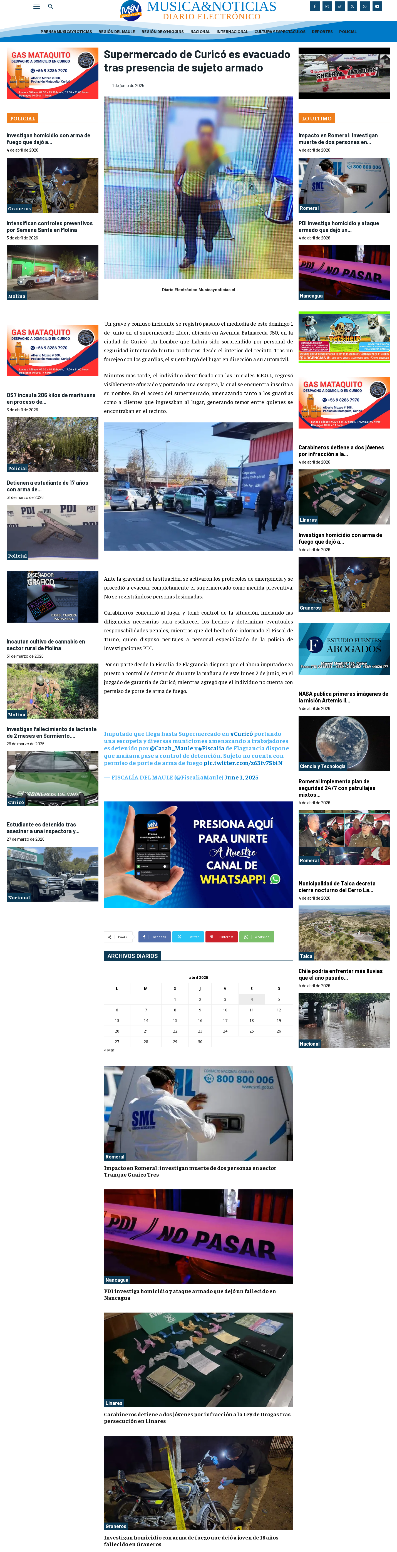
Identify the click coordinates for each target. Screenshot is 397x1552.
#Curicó (241, 733)
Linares (114, 1403)
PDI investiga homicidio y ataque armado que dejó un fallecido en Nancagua (190, 1294)
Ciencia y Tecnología (323, 766)
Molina (16, 296)
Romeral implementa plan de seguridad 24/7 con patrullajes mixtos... (337, 788)
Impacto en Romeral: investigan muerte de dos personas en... (338, 138)
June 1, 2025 (242, 777)
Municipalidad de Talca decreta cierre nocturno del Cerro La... (337, 886)
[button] (50, 6)
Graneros (19, 208)
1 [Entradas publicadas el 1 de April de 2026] (175, 999)
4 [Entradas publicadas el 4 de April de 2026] (251, 999)
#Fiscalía (211, 748)
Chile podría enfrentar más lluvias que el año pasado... (341, 974)
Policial (17, 468)
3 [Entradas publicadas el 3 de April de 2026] (225, 999)
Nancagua (117, 1280)
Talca (306, 956)
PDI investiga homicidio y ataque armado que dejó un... (339, 226)
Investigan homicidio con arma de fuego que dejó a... (48, 138)
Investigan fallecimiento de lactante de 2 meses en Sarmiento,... (52, 732)
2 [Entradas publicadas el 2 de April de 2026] (200, 999)
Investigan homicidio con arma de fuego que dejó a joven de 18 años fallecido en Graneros (191, 1540)
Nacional (19, 897)
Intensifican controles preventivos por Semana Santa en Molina (50, 226)
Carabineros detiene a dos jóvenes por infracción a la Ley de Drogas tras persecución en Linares (197, 1417)
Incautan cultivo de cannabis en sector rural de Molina (46, 644)
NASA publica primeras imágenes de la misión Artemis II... (343, 697)
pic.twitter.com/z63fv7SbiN (243, 762)
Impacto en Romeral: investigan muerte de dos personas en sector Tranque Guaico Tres (190, 1171)
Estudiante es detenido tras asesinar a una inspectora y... (43, 827)
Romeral (115, 1157)
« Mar (109, 1050)
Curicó (16, 802)
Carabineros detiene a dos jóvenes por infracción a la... (341, 450)
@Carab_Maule (171, 748)
